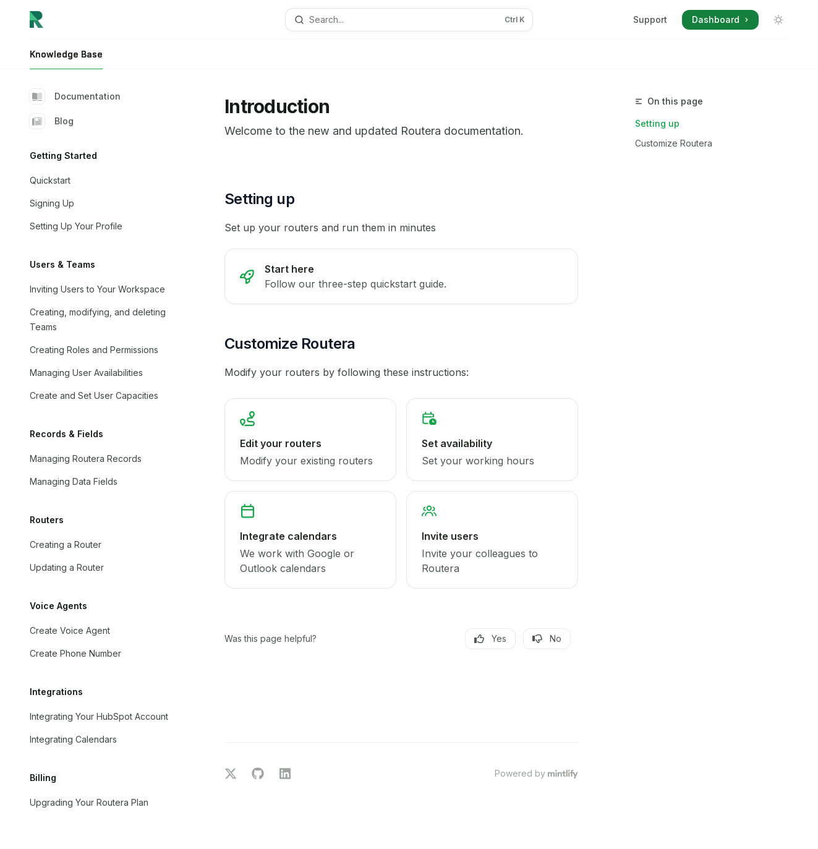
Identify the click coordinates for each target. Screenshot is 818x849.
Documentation (75, 96)
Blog (52, 121)
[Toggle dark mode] (778, 20)
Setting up (657, 123)
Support (650, 19)
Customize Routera (673, 143)
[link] (401, 276)
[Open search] (409, 20)
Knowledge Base (66, 59)
